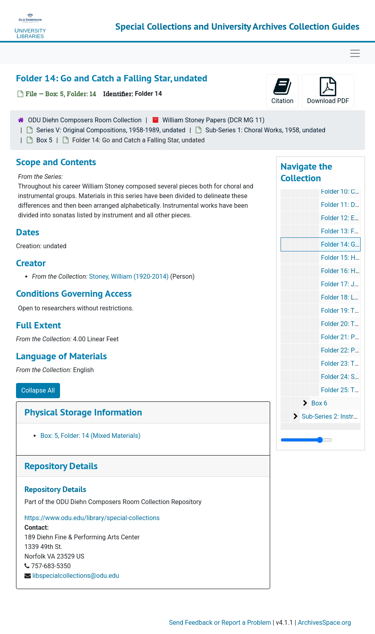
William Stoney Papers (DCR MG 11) (213, 120)
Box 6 (319, 403)
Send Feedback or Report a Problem (220, 622)
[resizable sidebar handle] (306, 440)
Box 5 (44, 140)
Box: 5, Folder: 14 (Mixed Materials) (90, 436)
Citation (282, 91)
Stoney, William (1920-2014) (129, 276)
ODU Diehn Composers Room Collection (85, 120)
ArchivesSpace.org (324, 622)
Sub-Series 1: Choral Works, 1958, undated (265, 130)
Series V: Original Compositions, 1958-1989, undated (111, 130)
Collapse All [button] (38, 390)
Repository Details (61, 466)
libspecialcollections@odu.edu (75, 575)
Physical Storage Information (83, 412)
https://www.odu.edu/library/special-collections (92, 518)
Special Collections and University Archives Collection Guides (237, 26)
